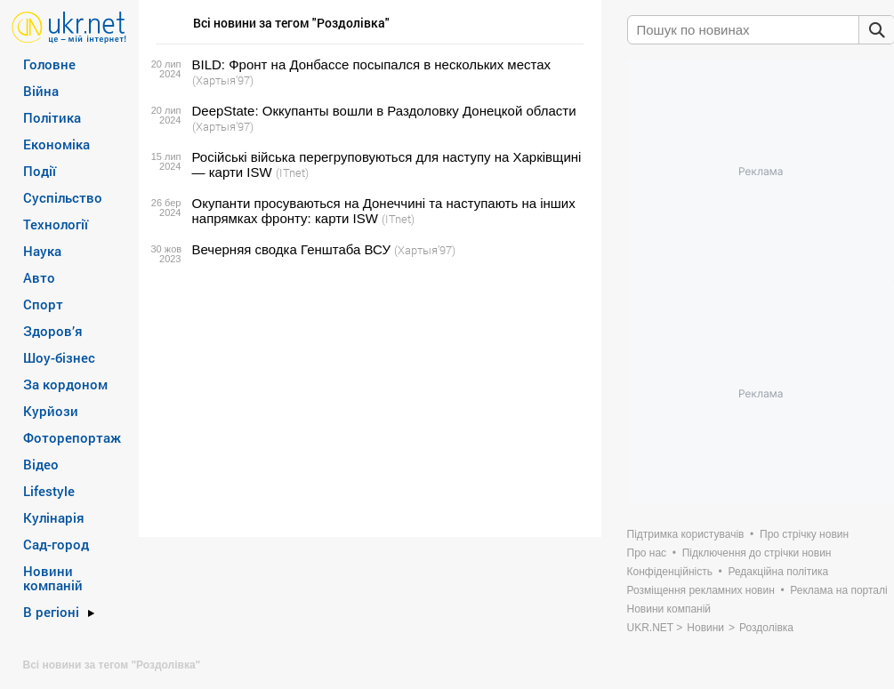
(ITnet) (292, 172)
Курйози (50, 411)
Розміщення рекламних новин (701, 590)
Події (39, 171)
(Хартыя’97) (223, 80)
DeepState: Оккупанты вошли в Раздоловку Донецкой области (384, 110)
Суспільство (62, 197)
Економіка (56, 144)
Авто (39, 277)
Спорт (43, 304)
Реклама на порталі (838, 590)
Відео (41, 464)
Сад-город (56, 544)
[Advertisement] (367, 397)
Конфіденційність (670, 571)
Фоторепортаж (72, 437)
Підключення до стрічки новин (757, 553)
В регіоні (51, 612)
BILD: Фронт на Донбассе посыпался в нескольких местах (372, 64)
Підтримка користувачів (686, 534)
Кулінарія (54, 517)
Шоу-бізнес (59, 357)
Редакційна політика (778, 571)
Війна (41, 91)
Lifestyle (49, 491)
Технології (55, 224)
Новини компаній (53, 578)
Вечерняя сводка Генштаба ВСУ (291, 249)
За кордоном (65, 384)
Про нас (647, 553)
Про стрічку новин (804, 534)
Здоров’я (53, 331)
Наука (42, 251)
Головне (49, 64)
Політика (52, 117)
